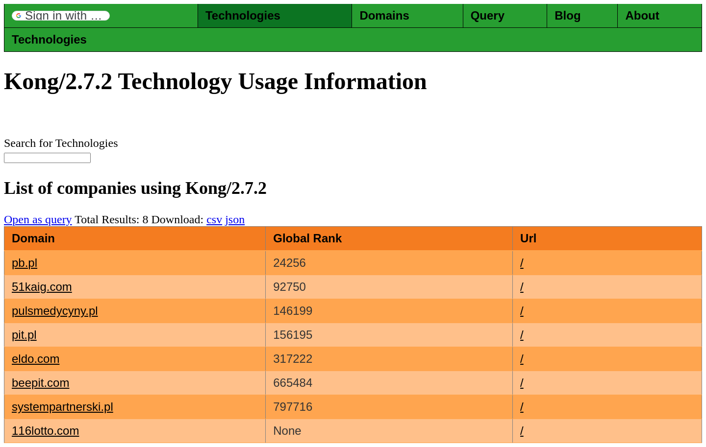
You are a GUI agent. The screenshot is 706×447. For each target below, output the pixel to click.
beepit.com (40, 382)
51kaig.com (42, 286)
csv (214, 219)
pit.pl (24, 334)
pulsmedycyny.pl (55, 310)
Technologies (242, 15)
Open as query (38, 219)
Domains (384, 15)
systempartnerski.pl (62, 406)
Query (487, 15)
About (642, 15)
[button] (61, 16)
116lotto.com (45, 430)
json (235, 219)
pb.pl (24, 262)
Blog (567, 15)
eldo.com (35, 358)
